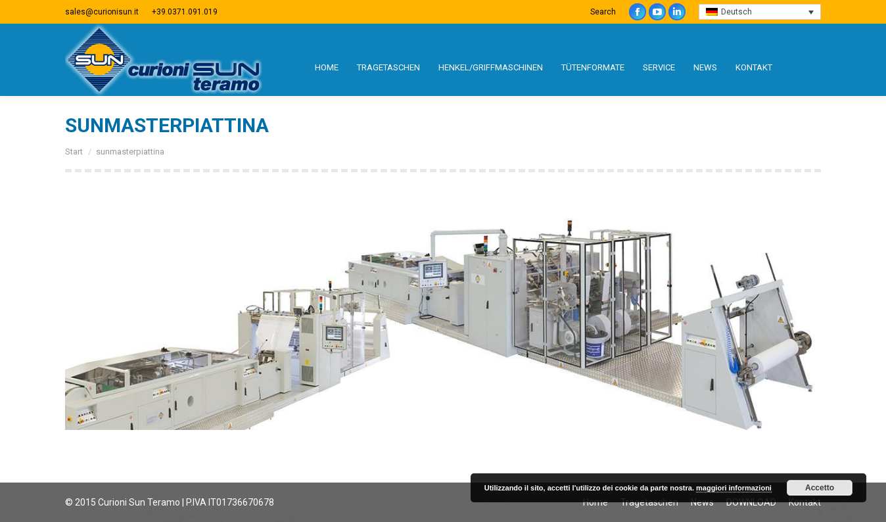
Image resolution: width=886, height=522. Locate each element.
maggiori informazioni (734, 488)
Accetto (819, 487)
